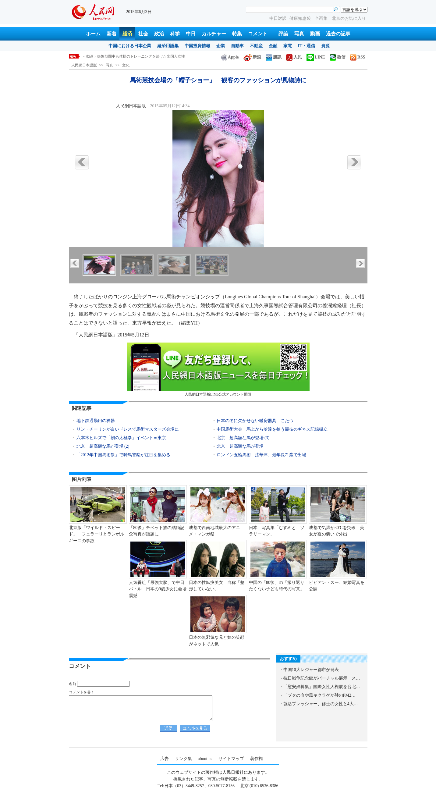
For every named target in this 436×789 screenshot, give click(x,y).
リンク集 (183, 758)
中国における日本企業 (129, 46)
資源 (325, 46)
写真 (299, 33)
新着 (111, 33)
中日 (191, 33)
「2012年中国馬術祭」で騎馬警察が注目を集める (123, 455)
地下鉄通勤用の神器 (95, 420)
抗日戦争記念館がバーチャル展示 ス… (321, 678)
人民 (294, 57)
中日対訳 (277, 18)
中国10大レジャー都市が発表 (311, 669)
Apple (230, 57)
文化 (125, 65)
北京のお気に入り (349, 18)
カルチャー (214, 33)
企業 (220, 46)
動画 (315, 33)
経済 (127, 33)
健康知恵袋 (300, 18)
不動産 (256, 46)
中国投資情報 (197, 46)
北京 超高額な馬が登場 (240, 446)
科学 (175, 33)
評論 (283, 33)
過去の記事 (338, 33)
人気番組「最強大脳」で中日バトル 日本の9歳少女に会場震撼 (157, 589)
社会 (143, 33)
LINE (316, 57)
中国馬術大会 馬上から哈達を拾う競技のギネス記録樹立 (272, 429)
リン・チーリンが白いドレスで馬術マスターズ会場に (127, 429)
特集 (237, 33)
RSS (357, 57)
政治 (159, 33)
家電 (287, 46)
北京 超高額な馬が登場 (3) (243, 437)
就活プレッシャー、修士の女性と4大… (320, 704)
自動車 (237, 46)
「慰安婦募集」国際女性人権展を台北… (321, 686)
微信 (338, 57)
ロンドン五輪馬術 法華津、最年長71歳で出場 (261, 455)
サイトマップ (231, 758)
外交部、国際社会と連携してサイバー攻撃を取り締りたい (130, 56)
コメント (258, 33)
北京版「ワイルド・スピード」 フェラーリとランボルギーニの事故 (96, 534)
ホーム (93, 33)
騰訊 (274, 57)
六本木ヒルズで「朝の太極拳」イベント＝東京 (121, 437)
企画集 (322, 18)
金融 (273, 46)
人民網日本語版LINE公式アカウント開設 (218, 369)
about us (205, 758)
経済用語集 (168, 46)
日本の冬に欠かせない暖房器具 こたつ (255, 420)
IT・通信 (306, 46)
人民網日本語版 (84, 65)
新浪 (252, 57)
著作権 (256, 758)
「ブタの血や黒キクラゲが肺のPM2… (319, 695)
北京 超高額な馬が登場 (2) (102, 446)
